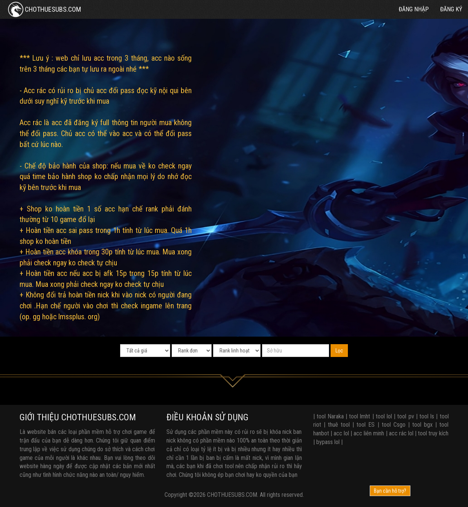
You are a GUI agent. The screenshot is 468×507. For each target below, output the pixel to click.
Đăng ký (451, 9)
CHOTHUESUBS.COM (43, 9)
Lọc (339, 351)
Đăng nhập (414, 9)
